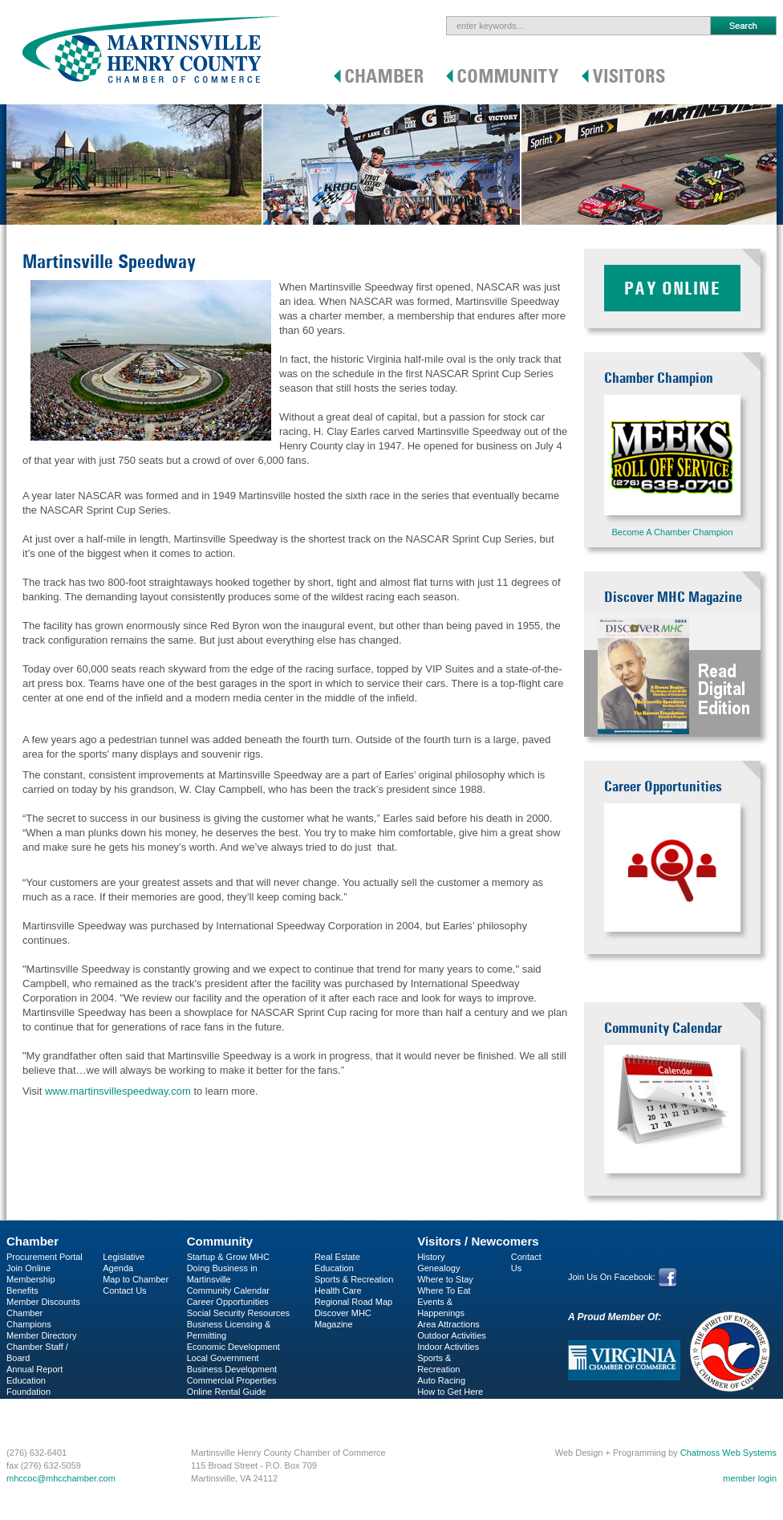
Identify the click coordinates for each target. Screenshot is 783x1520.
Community (220, 1241)
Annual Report (34, 1369)
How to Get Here (450, 1391)
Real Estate (337, 1257)
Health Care (338, 1290)
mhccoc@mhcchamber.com (61, 1478)
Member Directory (41, 1335)
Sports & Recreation (353, 1279)
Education (334, 1268)
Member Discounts (43, 1302)
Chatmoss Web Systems (728, 1452)
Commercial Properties (232, 1380)
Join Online (28, 1268)
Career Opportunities (228, 1302)
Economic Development (233, 1346)
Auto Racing (441, 1380)
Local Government (223, 1358)
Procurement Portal (44, 1257)
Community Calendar (228, 1290)
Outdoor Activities (451, 1335)
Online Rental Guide (226, 1391)
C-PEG (20, 1403)
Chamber (32, 1241)
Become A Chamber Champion (671, 532)
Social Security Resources (238, 1313)
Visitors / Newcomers (477, 1241)
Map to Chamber (135, 1279)
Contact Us (124, 1290)
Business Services (42, 1414)
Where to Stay (445, 1279)
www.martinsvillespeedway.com (118, 1091)
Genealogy (438, 1268)
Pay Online (672, 288)
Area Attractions (448, 1324)
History (430, 1257)
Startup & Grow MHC (228, 1257)
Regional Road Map (353, 1302)
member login (750, 1478)
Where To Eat (443, 1290)
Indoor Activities (448, 1346)
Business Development (232, 1369)
